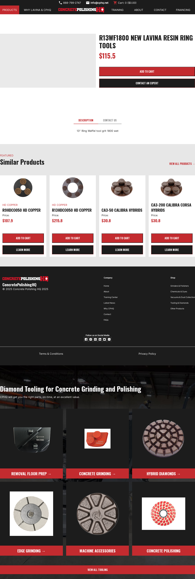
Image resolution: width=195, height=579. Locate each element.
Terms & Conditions (51, 353)
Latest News (109, 303)
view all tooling (98, 570)
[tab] (86, 120)
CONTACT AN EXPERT (147, 83)
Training (117, 10)
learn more (23, 250)
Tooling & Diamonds (179, 303)
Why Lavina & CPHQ (37, 10)
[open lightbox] (47, 38)
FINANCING (183, 10)
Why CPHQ (109, 308)
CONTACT (160, 10)
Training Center (111, 297)
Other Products (177, 308)
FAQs (106, 320)
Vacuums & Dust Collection (182, 297)
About (106, 291)
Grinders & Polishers (179, 286)
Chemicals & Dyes (178, 291)
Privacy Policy (147, 353)
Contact (107, 314)
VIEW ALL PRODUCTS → (182, 164)
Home (106, 286)
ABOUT (138, 10)
